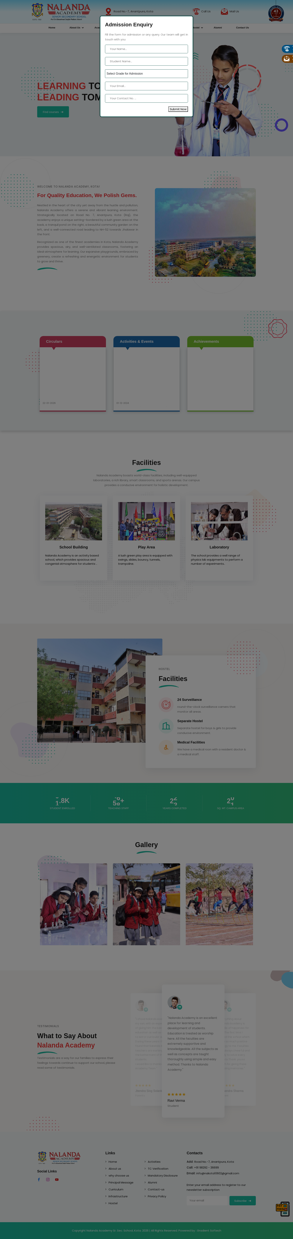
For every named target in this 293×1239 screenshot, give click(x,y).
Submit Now (178, 109)
